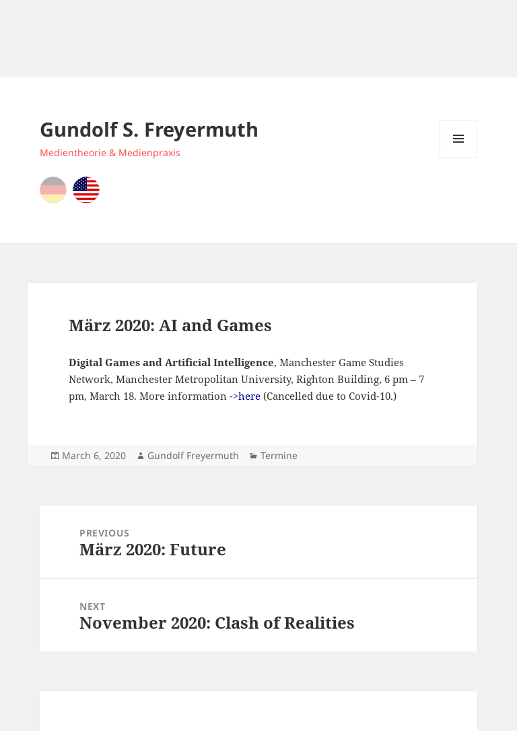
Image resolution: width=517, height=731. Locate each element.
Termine (279, 455)
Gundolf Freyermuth (193, 455)
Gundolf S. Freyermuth (149, 129)
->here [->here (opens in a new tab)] (245, 396)
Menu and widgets (458, 157)
